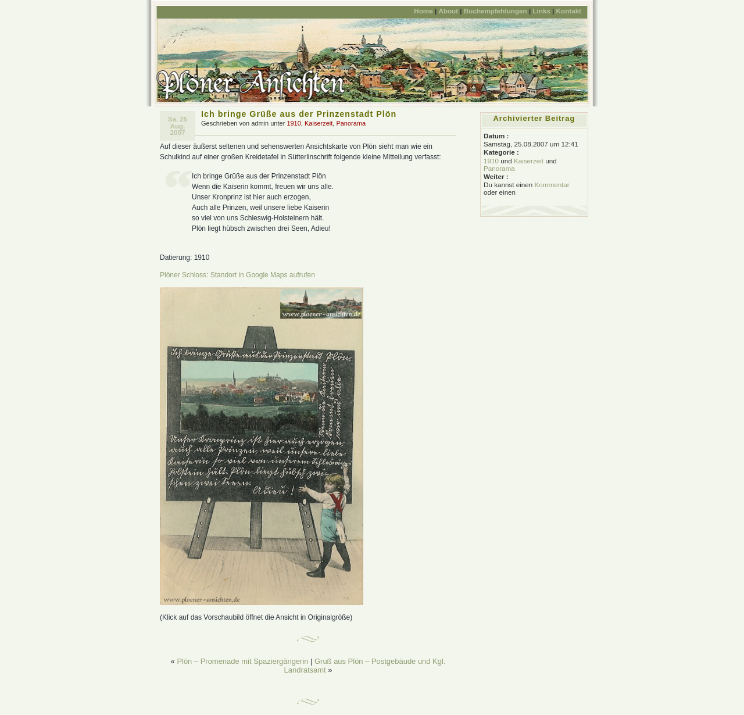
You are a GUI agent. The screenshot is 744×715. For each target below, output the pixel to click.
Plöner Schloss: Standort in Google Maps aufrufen (237, 275)
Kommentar (551, 184)
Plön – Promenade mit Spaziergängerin (242, 661)
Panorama (351, 123)
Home (423, 11)
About (448, 11)
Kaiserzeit (318, 123)
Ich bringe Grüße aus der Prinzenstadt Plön (298, 114)
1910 (294, 123)
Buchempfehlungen (495, 11)
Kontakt (568, 11)
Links (541, 11)
